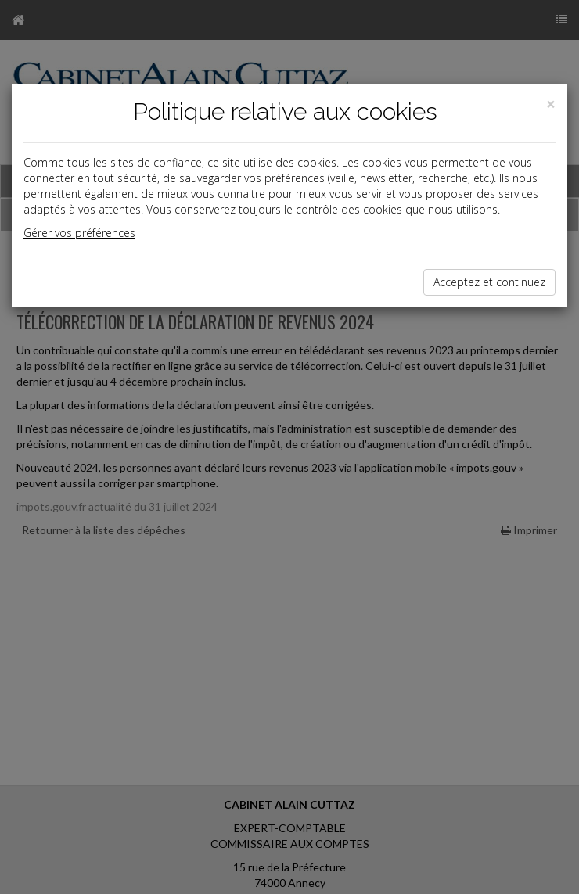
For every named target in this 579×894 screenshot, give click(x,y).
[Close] (551, 104)
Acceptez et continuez (489, 282)
